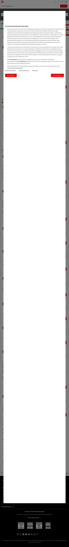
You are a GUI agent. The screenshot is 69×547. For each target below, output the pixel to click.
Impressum (35, 70)
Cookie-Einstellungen (24, 70)
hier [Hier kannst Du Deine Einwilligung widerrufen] (35, 33)
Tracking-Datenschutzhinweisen (15, 68)
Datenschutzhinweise (10, 70)
